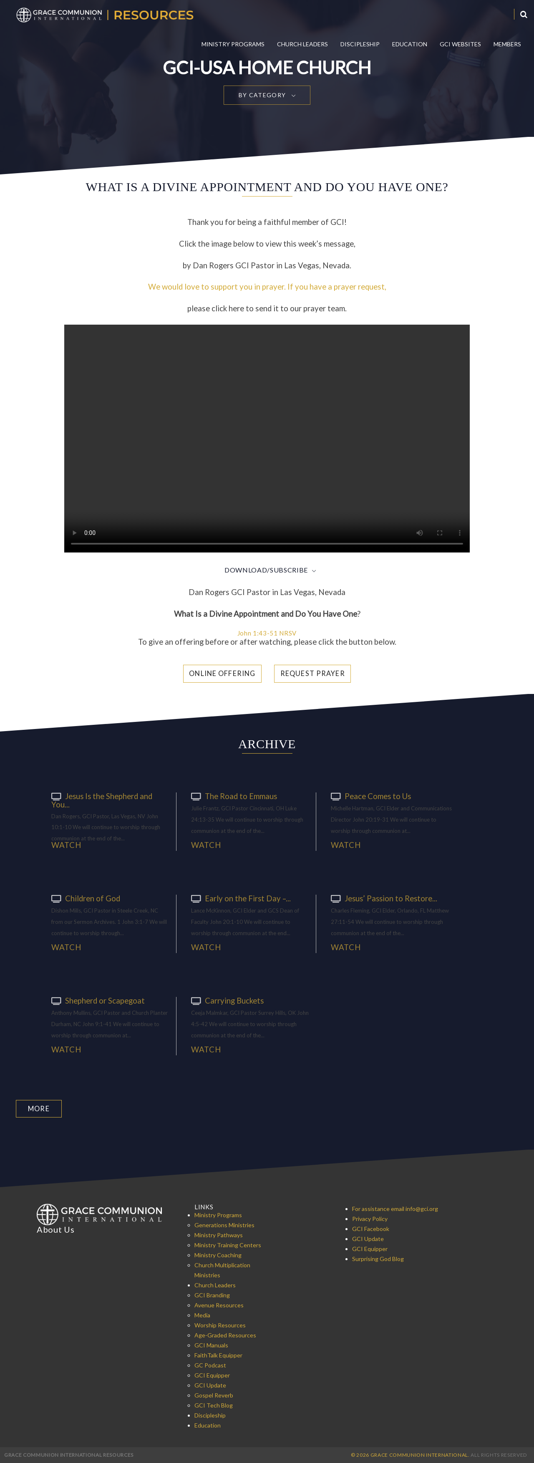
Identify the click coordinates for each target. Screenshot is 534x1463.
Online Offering (224, 673)
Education (409, 44)
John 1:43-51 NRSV (267, 633)
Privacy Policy (370, 1218)
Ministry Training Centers (227, 1244)
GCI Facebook (370, 1228)
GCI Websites (460, 44)
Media (202, 1314)
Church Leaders (302, 44)
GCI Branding (212, 1294)
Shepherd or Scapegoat (96, 1000)
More (39, 1108)
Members (507, 44)
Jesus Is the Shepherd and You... (100, 800)
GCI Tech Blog (213, 1404)
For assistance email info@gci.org (395, 1208)
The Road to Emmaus (232, 795)
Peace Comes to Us (369, 795)
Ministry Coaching (218, 1254)
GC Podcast (210, 1364)
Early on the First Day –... (238, 898)
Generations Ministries (224, 1224)
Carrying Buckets (226, 1000)
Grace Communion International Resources (69, 1454)
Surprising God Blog (378, 1258)
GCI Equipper (212, 1374)
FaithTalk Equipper (218, 1354)
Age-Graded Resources (225, 1334)
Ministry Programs (233, 44)
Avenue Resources (219, 1304)
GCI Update (210, 1384)
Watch (66, 845)
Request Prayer (312, 673)
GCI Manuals (211, 1344)
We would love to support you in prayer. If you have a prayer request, (267, 286)
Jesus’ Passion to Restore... (382, 898)
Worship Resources (220, 1324)
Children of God (83, 898)
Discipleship (360, 44)
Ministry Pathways (218, 1234)
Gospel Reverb (213, 1394)
